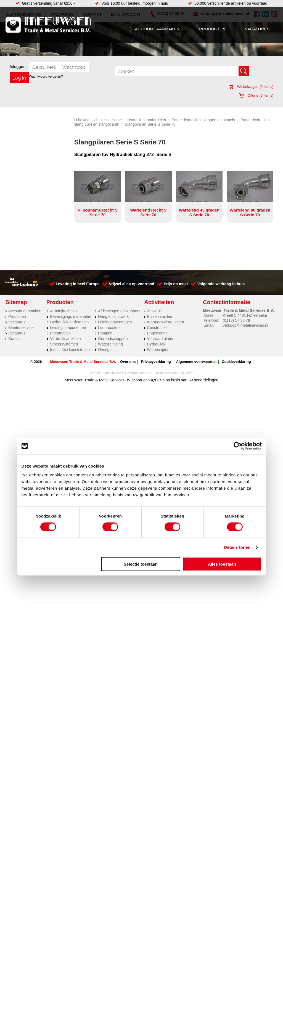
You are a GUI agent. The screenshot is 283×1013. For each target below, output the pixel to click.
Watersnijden (158, 349)
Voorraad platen (160, 338)
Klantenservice (21, 327)
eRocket (187, 373)
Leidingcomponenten (68, 327)
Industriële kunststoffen (70, 349)
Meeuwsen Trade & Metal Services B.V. (83, 362)
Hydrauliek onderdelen (146, 120)
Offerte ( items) (256, 95)
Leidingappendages (115, 322)
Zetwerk (154, 311)
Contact (15, 338)
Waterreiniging (110, 344)
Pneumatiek (60, 333)
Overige (105, 349)
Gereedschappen (113, 338)
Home (117, 120)
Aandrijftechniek (64, 311)
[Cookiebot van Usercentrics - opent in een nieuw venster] (237, 446)
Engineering (157, 333)
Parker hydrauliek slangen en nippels (203, 120)
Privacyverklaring (156, 362)
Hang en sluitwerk (113, 316)
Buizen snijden (159, 316)
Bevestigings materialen (70, 316)
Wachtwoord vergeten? (46, 76)
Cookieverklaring (236, 362)
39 (191, 380)
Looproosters (109, 327)
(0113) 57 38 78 (236, 320)
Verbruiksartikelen (65, 338)
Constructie (156, 327)
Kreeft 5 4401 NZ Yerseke (245, 315)
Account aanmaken (157, 29)
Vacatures (257, 29)
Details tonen (237, 547)
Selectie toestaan (141, 563)
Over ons (128, 362)
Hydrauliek (156, 344)
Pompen (105, 333)
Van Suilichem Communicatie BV (127, 373)
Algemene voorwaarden (196, 362)
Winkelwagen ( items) (251, 87)
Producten (212, 29)
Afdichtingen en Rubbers (119, 311)
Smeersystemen (64, 344)
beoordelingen (205, 380)
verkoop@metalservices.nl (245, 325)
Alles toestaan (222, 563)
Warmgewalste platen (165, 322)
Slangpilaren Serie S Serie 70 (150, 124)
